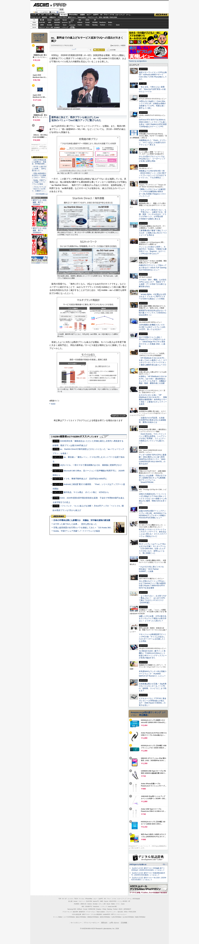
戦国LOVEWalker (140, 917)
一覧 (90, 50)
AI (38, 15)
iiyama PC (96, 901)
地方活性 (106, 17)
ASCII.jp (41, 5)
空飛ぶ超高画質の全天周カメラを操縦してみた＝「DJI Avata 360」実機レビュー (88, 527)
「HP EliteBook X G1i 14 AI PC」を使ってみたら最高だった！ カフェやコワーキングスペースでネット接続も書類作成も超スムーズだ (153, 361)
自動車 (82, 15)
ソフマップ (64, 27)
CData (87, 25)
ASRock (79, 22)
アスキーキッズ (35, 17)
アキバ (106, 15)
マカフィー (42, 27)
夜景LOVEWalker (105, 917)
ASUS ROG (57, 22)
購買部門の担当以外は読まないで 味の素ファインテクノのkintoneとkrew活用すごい (153, 312)
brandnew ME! (72, 27)
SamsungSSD (71, 22)
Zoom (118, 25)
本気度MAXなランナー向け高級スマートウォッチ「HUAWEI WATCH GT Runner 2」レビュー (153, 673)
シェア (74, 49)
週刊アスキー (72, 17)
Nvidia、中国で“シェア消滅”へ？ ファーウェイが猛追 (76, 531)
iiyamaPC (57, 20)
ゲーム (128, 15)
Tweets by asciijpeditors (138, 61)
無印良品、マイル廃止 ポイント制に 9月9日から (86, 492)
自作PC (96, 15)
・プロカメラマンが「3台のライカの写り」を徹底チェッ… (39, 189)
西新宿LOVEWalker (93, 917)
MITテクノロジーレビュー (119, 914)
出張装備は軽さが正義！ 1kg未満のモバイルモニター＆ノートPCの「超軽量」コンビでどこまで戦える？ (152, 687)
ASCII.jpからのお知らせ (137, 864)
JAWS (42, 25)
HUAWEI (95, 22)
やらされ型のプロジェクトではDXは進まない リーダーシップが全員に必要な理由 (152, 158)
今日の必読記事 (76, 914)
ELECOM (42, 22)
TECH (56, 15)
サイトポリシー (76, 923)
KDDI (53, 404)
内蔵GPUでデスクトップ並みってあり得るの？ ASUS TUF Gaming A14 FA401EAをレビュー (153, 267)
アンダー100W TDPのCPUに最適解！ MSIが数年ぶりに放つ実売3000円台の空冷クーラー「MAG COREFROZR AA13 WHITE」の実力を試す (152, 459)
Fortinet (102, 25)
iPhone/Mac (73, 15)
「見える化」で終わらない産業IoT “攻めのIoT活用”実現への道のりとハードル (152, 89)
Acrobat (49, 25)
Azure (65, 25)
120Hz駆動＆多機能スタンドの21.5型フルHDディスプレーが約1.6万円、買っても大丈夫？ (152, 327)
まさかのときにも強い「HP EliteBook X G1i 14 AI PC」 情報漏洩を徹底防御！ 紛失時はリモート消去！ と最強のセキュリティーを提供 (153, 399)
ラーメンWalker (57, 917)
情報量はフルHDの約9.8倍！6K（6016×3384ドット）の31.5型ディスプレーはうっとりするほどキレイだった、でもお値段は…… (152, 174)
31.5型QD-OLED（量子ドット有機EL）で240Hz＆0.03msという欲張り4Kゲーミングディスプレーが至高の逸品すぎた (153, 654)
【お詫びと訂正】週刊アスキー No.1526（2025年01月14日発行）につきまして (148, 879)
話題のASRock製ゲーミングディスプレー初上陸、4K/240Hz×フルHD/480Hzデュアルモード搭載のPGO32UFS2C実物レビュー (152, 514)
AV (101, 15)
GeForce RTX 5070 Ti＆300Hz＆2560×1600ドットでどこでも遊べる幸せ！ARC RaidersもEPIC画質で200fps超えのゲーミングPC (153, 123)
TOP (60, 898)
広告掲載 (124, 923)
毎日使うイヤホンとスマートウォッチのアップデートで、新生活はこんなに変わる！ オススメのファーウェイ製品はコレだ (153, 532)
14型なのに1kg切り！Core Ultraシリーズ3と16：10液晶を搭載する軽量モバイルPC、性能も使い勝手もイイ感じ (152, 104)
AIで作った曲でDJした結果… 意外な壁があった (75, 524)
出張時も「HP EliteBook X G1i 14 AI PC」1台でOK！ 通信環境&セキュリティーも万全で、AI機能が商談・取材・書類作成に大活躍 (152, 379)
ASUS (87, 20)
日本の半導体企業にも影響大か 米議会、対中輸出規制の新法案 (81, 520)
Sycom (64, 20)
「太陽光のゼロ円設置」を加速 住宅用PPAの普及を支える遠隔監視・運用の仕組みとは (152, 420)
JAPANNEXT (57, 27)
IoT (42, 15)
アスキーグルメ (62, 17)
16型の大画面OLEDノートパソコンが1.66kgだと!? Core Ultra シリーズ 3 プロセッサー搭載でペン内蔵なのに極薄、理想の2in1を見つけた (153, 498)
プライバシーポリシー (91, 923)
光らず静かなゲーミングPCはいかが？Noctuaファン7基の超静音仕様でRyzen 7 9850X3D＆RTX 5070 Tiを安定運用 (152, 584)
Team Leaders (100, 911)
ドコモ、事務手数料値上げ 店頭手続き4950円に (85, 478)
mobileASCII (106, 914)
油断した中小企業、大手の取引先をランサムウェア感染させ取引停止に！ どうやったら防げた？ (152, 618)
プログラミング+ (93, 17)
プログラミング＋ (111, 911)
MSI (80, 20)
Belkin (110, 22)
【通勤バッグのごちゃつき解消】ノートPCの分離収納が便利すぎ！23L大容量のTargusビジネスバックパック (152, 192)
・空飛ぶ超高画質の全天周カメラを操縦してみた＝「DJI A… (39, 175)
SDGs (100, 17)
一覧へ (164, 864)
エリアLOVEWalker (69, 917)
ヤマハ (110, 25)
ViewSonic (102, 22)
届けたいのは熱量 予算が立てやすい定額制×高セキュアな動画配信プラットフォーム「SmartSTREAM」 (152, 478)
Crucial (87, 22)
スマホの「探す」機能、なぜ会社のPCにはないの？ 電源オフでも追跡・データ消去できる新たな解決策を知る (152, 283)
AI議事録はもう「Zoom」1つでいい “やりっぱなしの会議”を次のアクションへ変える (152, 142)
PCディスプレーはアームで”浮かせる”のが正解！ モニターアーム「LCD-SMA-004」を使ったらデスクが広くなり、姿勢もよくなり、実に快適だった (152, 548)
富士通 (42, 20)
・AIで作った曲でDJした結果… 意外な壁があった (39, 168)
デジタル (58, 5)
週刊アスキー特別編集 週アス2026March (39, 230)
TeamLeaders (82, 17)
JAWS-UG (83, 904)
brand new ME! (112, 906)
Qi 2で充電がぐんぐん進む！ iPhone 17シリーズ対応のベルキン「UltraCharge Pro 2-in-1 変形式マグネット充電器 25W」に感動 (152, 341)
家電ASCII (53, 17)
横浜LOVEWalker (81, 917)
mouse (49, 20)
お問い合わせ (114, 923)
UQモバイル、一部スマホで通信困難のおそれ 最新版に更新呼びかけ (91, 465)
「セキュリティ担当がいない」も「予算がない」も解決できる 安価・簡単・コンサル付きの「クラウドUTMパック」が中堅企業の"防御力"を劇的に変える (152, 214)
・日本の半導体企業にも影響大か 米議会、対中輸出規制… (39, 162)
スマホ (111, 15)
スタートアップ (119, 15)
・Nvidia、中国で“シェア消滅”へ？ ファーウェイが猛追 (39, 182)
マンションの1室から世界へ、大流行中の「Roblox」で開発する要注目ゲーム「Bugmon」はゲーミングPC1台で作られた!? (153, 250)
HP (95, 20)
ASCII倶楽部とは (42, 194)
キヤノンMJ (49, 27)
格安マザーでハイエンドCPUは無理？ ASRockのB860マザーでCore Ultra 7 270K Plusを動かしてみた (153, 75)
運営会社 (104, 923)
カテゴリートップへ (119, 415)
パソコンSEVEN (72, 20)
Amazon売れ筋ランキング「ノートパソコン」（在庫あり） (38, 38)
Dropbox (80, 25)
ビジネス (49, 15)
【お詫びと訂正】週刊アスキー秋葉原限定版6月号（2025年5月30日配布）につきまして (148, 874)
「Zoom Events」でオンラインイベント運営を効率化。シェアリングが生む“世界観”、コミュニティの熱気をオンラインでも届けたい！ (152, 438)
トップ (33, 15)
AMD (49, 22)
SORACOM (91, 909)
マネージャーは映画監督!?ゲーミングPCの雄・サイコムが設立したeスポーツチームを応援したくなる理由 (152, 637)
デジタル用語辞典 (96, 914)
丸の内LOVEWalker (128, 917)
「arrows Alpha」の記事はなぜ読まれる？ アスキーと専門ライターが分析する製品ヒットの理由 (152, 296)
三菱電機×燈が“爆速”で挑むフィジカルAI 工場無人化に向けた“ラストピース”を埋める (153, 232)
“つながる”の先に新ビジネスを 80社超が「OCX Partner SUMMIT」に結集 (152, 569)
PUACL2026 (113, 17)
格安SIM (44, 17)
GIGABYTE (64, 22)
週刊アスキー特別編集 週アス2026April (39, 202)
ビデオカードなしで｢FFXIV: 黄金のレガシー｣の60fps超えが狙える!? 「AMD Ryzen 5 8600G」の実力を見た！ (152, 701)
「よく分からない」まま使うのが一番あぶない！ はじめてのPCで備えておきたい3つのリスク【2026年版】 (152, 599)
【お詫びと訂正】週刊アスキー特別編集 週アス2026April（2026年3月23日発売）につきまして (148, 869)
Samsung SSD (71, 909)
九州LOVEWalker (116, 917)
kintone (57, 25)
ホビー (89, 15)
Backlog (95, 25)
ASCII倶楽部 (161, 14)
